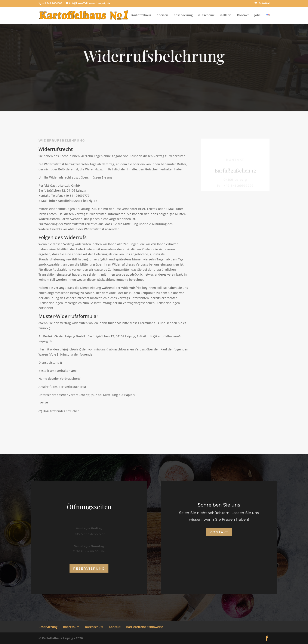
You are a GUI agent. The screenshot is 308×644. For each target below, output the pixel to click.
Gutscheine (206, 15)
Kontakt (243, 15)
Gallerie (225, 15)
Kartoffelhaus (141, 15)
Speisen (162, 15)
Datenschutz (94, 627)
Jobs (257, 15)
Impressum (71, 627)
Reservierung (183, 15)
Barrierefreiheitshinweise (144, 627)
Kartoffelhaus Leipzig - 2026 (62, 638)
